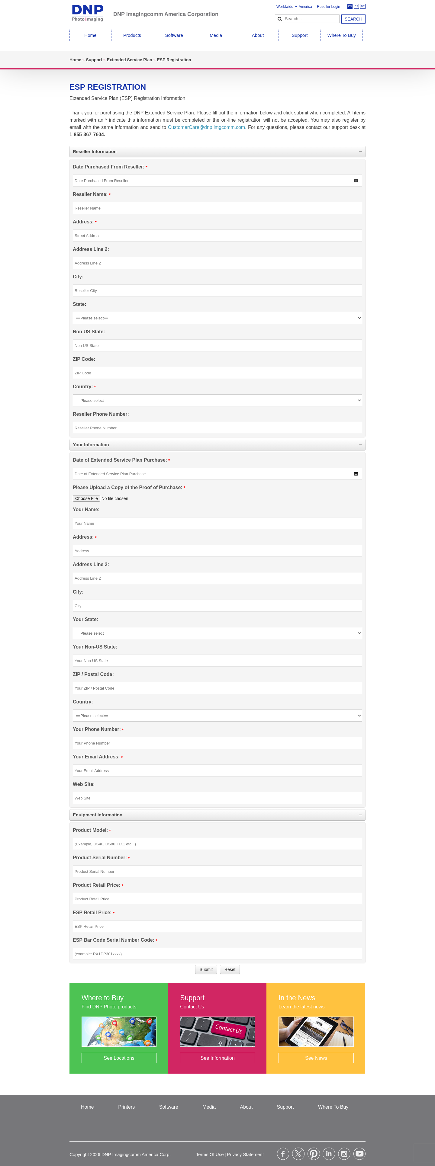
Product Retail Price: (96, 885)
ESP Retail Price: (92, 912)
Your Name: (86, 509)
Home (90, 35)
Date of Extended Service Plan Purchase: (120, 460)
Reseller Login (328, 7)
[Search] (307, 18)
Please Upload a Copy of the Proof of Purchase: (127, 487)
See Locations (119, 1058)
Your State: (85, 619)
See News (316, 1058)
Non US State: (89, 331)
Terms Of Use (210, 1154)
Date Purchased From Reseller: (108, 166)
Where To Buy (341, 35)
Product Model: (90, 830)
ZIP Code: (84, 359)
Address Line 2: (91, 249)
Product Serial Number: (100, 857)
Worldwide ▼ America (294, 7)
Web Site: (84, 784)
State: (79, 304)
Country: (83, 386)
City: (78, 276)
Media (216, 35)
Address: (83, 221)
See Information (218, 1058)
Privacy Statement (245, 1154)
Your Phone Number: (97, 729)
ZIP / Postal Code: (93, 674)
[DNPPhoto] (91, 10)
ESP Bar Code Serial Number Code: (113, 940)
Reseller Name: (90, 194)
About (258, 35)
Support (300, 35)
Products (132, 35)
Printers (126, 1107)
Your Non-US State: (95, 646)
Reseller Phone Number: (101, 414)
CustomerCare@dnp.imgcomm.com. (207, 127)
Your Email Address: (96, 756)
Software (174, 35)
